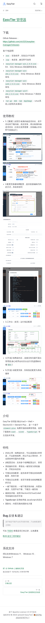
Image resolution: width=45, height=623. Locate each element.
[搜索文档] (34, 4)
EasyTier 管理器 (14, 20)
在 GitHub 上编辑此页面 (13, 568)
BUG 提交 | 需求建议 (12, 536)
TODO (10, 531)
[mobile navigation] (41, 4)
